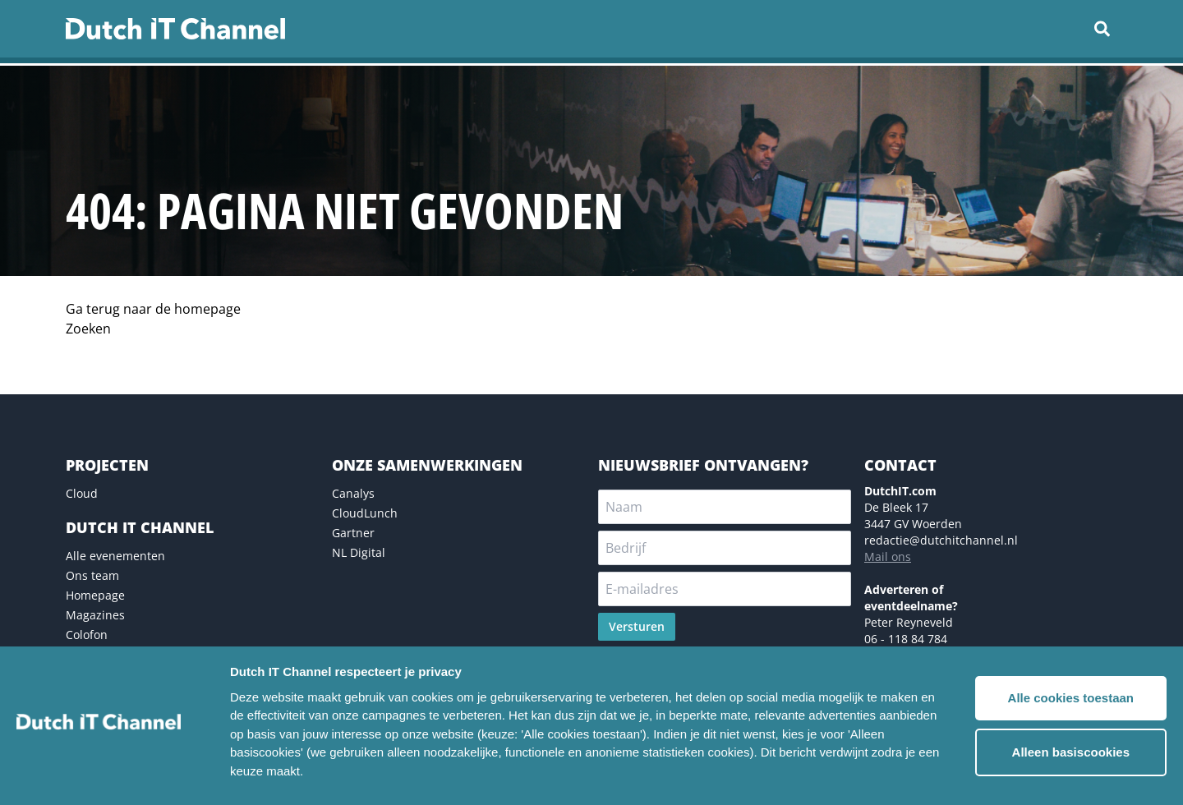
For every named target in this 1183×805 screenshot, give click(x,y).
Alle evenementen (115, 556)
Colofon (87, 634)
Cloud (82, 493)
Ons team (92, 575)
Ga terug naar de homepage (153, 309)
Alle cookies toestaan (1071, 698)
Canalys (353, 493)
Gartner (353, 532)
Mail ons (887, 556)
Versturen (637, 626)
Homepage (95, 595)
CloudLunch (365, 513)
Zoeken (88, 329)
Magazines (95, 615)
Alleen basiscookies (1071, 752)
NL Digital (358, 552)
